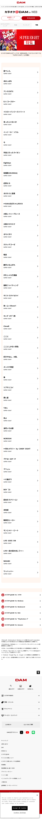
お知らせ (9, 724)
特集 (36, 25)
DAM (2, 747)
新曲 (15, 25)
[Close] (37, 807)
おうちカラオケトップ (5, 25)
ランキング (26, 25)
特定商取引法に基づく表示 (8, 768)
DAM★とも (30, 689)
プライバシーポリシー (6, 771)
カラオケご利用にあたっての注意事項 (10, 761)
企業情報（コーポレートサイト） (9, 785)
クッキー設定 (4, 775)
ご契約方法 (4, 782)
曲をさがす (11, 689)
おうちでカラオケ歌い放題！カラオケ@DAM (14, 6)
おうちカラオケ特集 (29, 6)
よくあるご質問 (29, 724)
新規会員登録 (31, 18)
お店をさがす (21, 689)
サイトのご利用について (7, 757)
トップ (2, 6)
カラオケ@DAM (5, 754)
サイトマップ (4, 740)
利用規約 (3, 764)
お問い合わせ (4, 744)
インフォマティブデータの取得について (11, 778)
